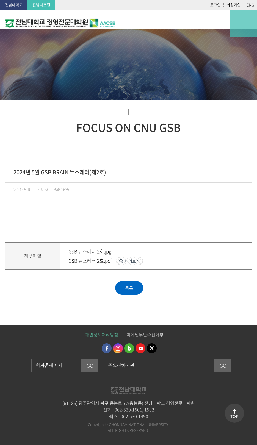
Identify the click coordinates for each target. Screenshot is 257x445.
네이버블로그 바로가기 (129, 348)
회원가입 (233, 5)
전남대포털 (41, 4)
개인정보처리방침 (101, 334)
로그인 (215, 5)
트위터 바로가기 (152, 348)
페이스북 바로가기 (107, 348)
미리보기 (132, 261)
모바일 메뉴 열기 (243, 23)
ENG (250, 5)
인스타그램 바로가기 (118, 348)
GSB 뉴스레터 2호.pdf (90, 260)
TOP (234, 416)
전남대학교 (14, 4)
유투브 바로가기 (140, 348)
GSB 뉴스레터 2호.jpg (89, 251)
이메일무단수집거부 (145, 334)
